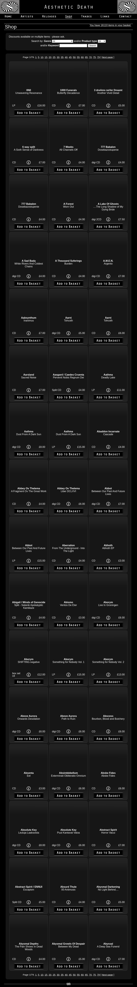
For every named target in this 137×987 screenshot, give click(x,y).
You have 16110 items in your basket (110, 25)
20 (50, 57)
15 (46, 57)
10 (42, 57)
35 (62, 57)
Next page (107, 57)
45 (70, 57)
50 (74, 57)
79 (98, 57)
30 (58, 57)
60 (82, 57)
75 (94, 57)
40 (66, 57)
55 (78, 57)
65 (86, 57)
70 (90, 57)
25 (54, 57)
